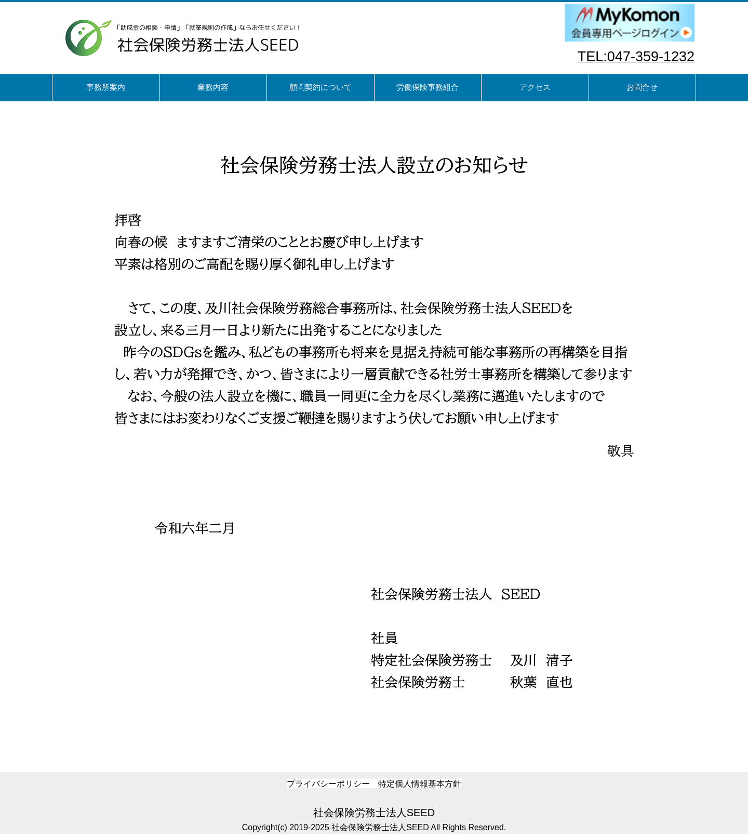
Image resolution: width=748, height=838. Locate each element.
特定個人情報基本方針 (419, 783)
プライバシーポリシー (328, 783)
